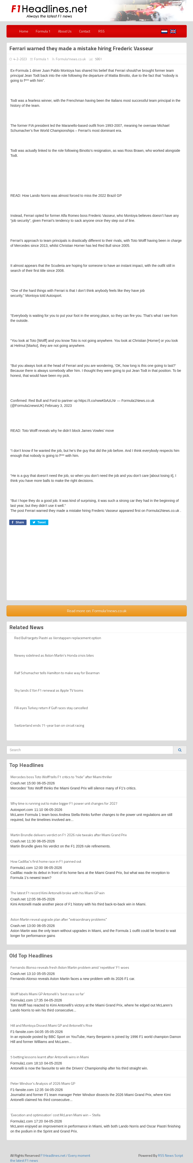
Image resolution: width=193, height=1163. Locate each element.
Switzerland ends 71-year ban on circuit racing (49, 725)
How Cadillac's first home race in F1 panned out (46, 861)
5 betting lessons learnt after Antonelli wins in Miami (50, 1056)
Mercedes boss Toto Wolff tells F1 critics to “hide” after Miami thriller (61, 776)
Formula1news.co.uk (71, 59)
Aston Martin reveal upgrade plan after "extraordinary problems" (59, 919)
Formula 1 (43, 31)
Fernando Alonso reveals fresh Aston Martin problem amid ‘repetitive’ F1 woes (70, 967)
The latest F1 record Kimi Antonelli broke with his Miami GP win (58, 892)
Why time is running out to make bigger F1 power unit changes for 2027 (64, 803)
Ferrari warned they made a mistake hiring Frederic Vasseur (81, 48)
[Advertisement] (96, 565)
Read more (96, 611)
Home (23, 31)
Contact (84, 31)
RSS (101, 31)
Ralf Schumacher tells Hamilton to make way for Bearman (57, 672)
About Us (65, 31)
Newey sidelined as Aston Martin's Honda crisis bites (54, 655)
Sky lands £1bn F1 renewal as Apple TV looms (48, 690)
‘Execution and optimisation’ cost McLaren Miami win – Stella (55, 1114)
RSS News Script (170, 1155)
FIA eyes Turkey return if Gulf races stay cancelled (51, 707)
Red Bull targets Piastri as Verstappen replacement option (57, 637)
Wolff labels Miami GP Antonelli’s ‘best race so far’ (48, 993)
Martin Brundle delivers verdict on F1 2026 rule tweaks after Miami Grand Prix (69, 834)
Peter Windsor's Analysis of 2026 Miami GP (43, 1083)
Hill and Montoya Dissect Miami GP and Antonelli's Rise (51, 1025)
